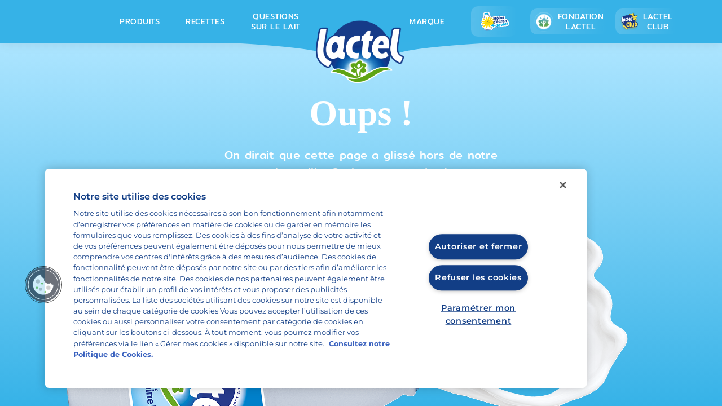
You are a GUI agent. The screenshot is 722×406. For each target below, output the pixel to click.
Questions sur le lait (276, 21)
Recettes (205, 21)
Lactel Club (646, 21)
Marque (427, 21)
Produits (140, 21)
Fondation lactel (569, 21)
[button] (43, 285)
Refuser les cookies (478, 277)
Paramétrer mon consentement (478, 314)
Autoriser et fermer (478, 247)
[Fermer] (563, 185)
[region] (316, 278)
